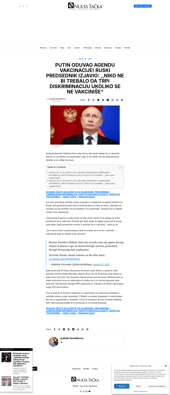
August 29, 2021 (101, 264)
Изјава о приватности (140, 391)
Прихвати (122, 386)
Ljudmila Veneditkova (57, 99)
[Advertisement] (85, 28)
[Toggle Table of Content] (119, 167)
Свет (90, 59)
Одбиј (138, 386)
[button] (166, 366)
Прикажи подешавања (157, 386)
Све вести (82, 59)
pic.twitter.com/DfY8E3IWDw (64, 259)
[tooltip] (89, 100)
